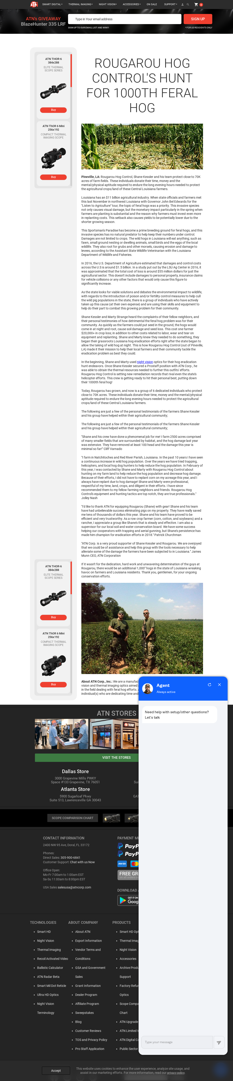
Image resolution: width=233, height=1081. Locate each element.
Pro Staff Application (86, 1040)
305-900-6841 (70, 858)
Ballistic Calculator (47, 968)
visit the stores (116, 758)
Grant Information (85, 977)
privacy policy (176, 1070)
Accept (56, 1068)
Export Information (85, 941)
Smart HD (41, 932)
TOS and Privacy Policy (88, 1031)
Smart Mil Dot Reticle (48, 986)
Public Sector (126, 1031)
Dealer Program (83, 986)
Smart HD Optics (128, 932)
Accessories (125, 959)
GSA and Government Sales (91, 968)
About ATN (79, 932)
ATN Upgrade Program (132, 1004)
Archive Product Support (134, 968)
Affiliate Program (84, 995)
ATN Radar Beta (45, 977)
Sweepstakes (81, 1004)
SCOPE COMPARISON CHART (72, 818)
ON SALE (152, 4)
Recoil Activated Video (49, 959)
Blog (75, 1013)
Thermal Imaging (46, 950)
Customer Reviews (85, 1022)
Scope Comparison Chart (134, 995)
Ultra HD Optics (45, 995)
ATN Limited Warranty (132, 1013)
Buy (53, 109)
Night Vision (42, 941)
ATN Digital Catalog (130, 1022)
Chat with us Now (82, 862)
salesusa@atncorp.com (74, 888)
